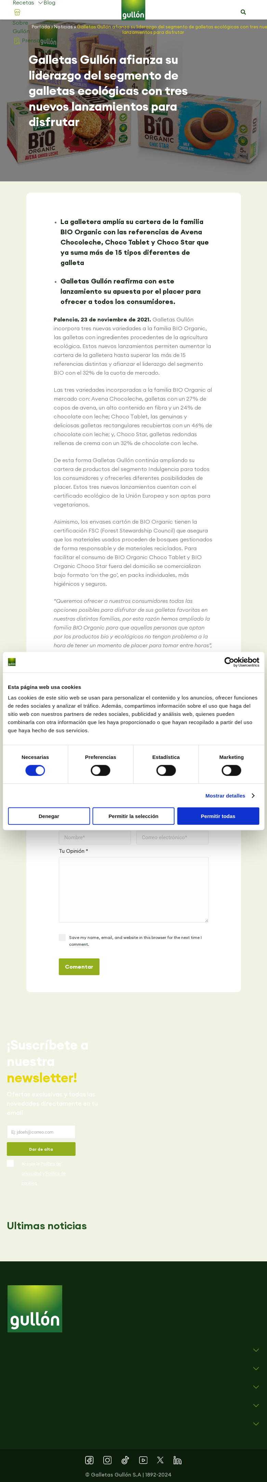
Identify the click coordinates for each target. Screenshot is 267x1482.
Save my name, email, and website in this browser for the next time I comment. (135, 941)
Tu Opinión (73, 851)
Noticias (63, 26)
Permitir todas (218, 816)
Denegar (49, 816)
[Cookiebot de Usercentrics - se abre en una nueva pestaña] (229, 662)
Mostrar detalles (225, 795)
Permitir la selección (134, 816)
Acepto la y (44, 1173)
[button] (243, 12)
